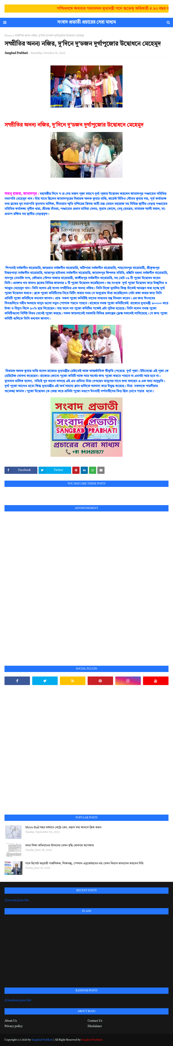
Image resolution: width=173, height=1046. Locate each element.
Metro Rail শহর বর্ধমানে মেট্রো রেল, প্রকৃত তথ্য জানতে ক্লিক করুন (63, 827)
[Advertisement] (38, 583)
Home (8, 35)
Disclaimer (95, 1026)
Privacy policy (14, 1026)
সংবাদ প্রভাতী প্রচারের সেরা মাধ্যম (86, 22)
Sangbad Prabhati (16, 53)
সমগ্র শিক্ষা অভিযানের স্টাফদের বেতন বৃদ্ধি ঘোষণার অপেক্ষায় (59, 845)
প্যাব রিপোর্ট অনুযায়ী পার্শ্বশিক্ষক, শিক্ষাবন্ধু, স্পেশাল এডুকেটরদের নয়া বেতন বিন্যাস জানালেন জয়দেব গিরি (84, 863)
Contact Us (95, 1020)
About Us (11, 1020)
